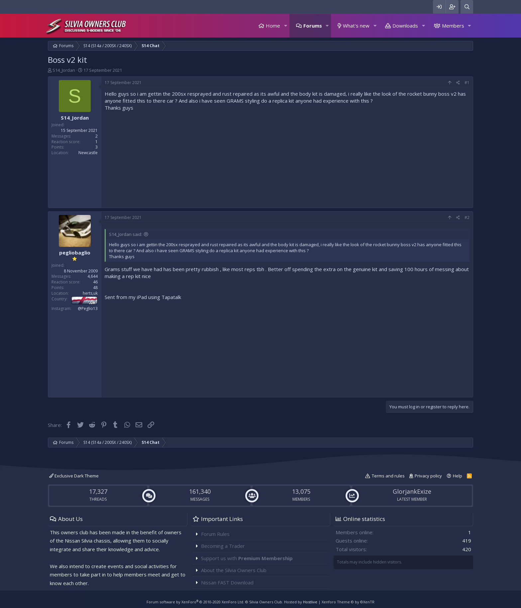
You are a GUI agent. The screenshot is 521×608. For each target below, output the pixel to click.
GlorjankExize (412, 491)
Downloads (405, 25)
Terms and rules (388, 476)
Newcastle (88, 152)
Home (273, 25)
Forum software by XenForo (195, 601)
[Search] (467, 7)
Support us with (247, 558)
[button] (285, 26)
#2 (467, 217)
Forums (312, 25)
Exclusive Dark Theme (74, 476)
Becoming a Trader (223, 546)
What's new (356, 25)
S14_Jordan (63, 70)
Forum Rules (215, 534)
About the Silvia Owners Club (233, 570)
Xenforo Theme (348, 601)
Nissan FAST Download (227, 582)
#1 (467, 82)
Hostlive (310, 601)
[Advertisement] (287, 157)
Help (457, 476)
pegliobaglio (74, 252)
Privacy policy (428, 476)
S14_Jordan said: (125, 234)
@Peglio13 (88, 308)
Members (453, 25)
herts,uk (90, 293)
